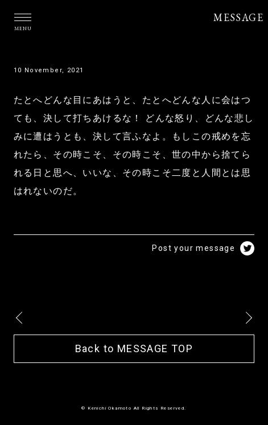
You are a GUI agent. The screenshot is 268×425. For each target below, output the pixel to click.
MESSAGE (238, 17)
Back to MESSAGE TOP (134, 348)
